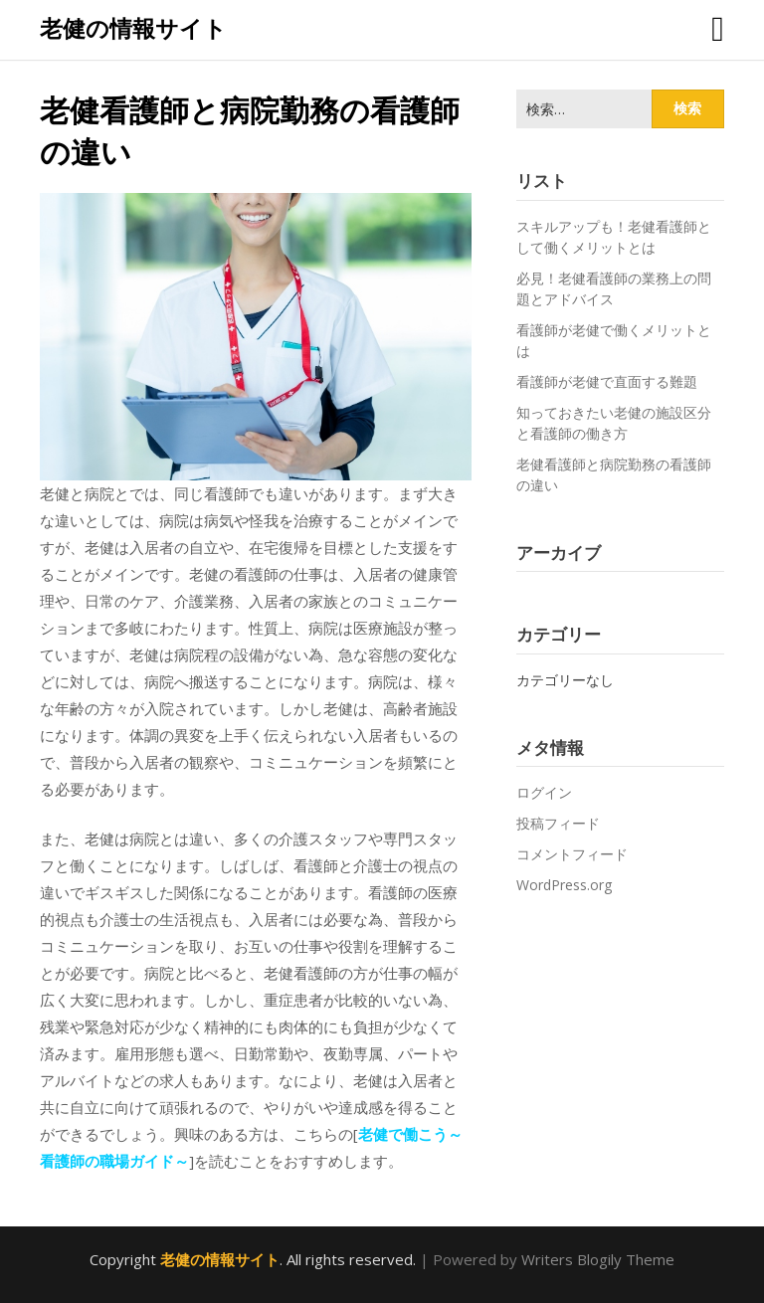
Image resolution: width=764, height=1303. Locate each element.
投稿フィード (558, 823)
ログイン (544, 792)
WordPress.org (564, 884)
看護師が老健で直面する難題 (606, 381)
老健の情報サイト (133, 28)
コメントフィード (572, 853)
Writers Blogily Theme (597, 1259)
